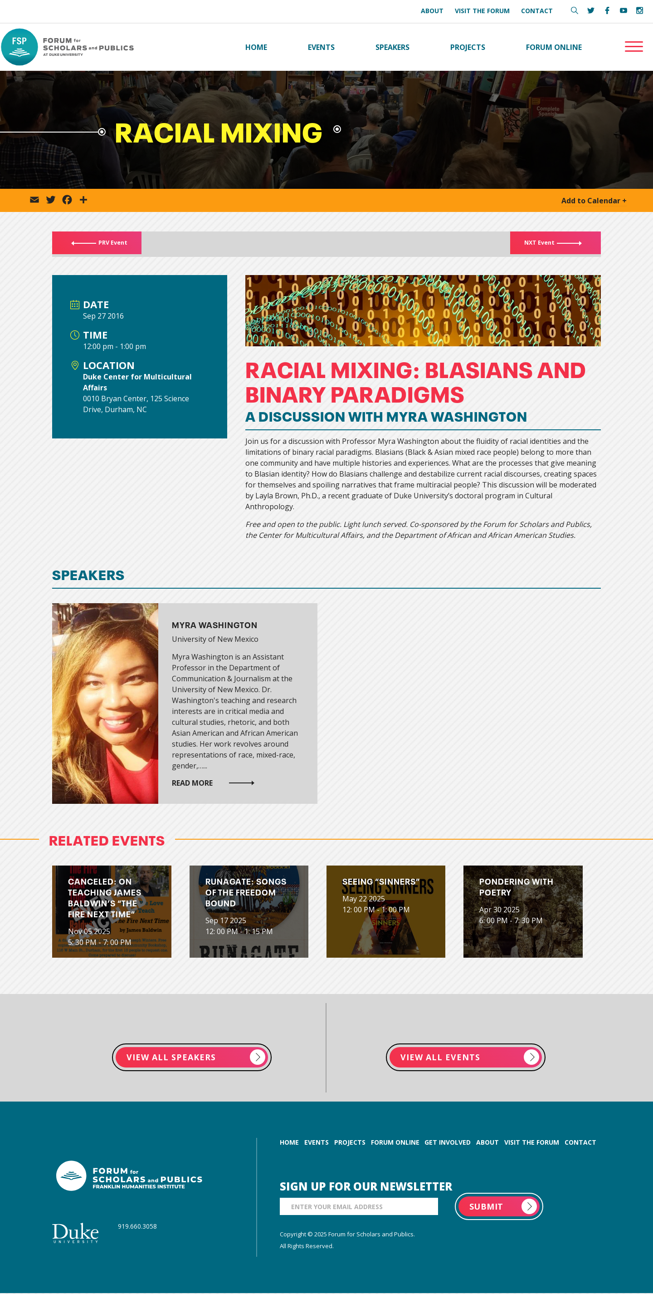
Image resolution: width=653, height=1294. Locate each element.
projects (349, 1143)
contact (580, 1143)
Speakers (392, 47)
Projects (467, 47)
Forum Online (554, 47)
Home (256, 47)
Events (321, 47)
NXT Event (545, 245)
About (432, 10)
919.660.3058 (137, 1227)
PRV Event (106, 245)
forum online (395, 1143)
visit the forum (531, 1143)
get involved (447, 1143)
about (487, 1143)
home (289, 1143)
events (316, 1143)
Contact (537, 10)
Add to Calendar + (594, 201)
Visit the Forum (482, 10)
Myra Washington (215, 624)
